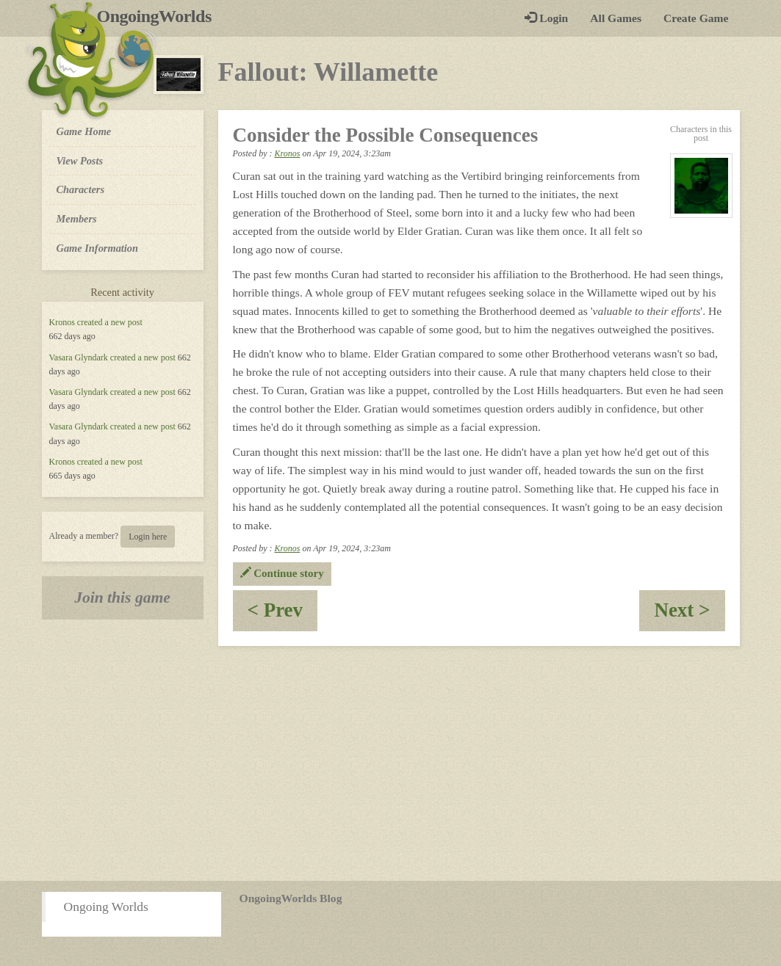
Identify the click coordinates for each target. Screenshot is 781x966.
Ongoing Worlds (106, 906)
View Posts (80, 161)
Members (77, 219)
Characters (80, 188)
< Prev (283, 614)
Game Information (98, 248)
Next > (689, 614)
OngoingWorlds (160, 16)
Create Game (695, 18)
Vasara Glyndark (78, 357)
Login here (148, 536)
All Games (615, 18)
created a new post (110, 322)
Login (546, 18)
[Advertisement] (390, 763)
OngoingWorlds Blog (291, 898)
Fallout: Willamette (328, 72)
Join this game (122, 597)
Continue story (282, 573)
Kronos (62, 322)
